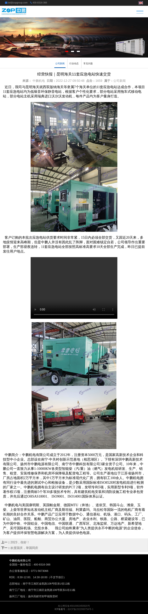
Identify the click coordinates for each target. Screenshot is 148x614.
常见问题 (88, 63)
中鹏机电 (39, 80)
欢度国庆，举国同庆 (24, 548)
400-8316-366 (40, 2)
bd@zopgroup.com (18, 2)
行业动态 (74, 63)
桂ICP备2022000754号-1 (80, 609)
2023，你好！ (20, 542)
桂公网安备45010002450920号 (74, 606)
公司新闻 (60, 63)
